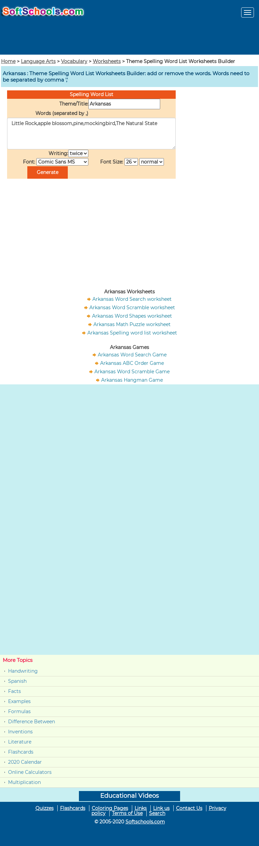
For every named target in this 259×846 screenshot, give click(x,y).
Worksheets (107, 61)
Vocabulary (74, 61)
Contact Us (189, 808)
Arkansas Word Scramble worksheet (132, 307)
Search (157, 813)
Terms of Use (127, 813)
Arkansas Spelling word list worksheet (132, 333)
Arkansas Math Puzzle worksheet (132, 324)
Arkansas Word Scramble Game (132, 372)
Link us (161, 808)
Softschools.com (145, 822)
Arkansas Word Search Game (132, 355)
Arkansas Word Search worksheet (132, 299)
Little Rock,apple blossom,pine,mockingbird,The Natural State (91, 133)
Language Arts (38, 61)
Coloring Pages (110, 808)
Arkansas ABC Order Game (132, 363)
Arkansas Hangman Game (132, 380)
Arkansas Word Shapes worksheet (132, 316)
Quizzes (44, 808)
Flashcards (20, 752)
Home (8, 61)
